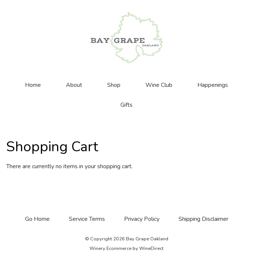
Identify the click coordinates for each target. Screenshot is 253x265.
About (74, 85)
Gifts (126, 105)
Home (33, 85)
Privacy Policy (141, 219)
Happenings (212, 85)
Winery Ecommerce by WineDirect (126, 248)
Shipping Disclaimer (203, 219)
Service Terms (87, 219)
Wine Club (158, 85)
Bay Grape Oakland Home (127, 37)
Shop (113, 85)
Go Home (37, 219)
